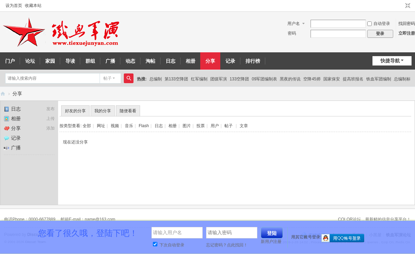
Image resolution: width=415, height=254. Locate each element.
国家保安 (331, 79)
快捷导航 (390, 60)
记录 (230, 61)
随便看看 (128, 110)
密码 (292, 33)
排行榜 (253, 61)
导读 (70, 61)
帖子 (107, 78)
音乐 (129, 125)
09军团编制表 (264, 79)
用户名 (293, 23)
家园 (50, 61)
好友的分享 (75, 110)
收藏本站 (33, 5)
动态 (130, 61)
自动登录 (378, 23)
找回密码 (406, 23)
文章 (244, 125)
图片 (187, 125)
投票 (200, 125)
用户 (215, 125)
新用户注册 (271, 241)
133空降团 (239, 79)
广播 (110, 61)
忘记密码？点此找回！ (227, 245)
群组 (90, 61)
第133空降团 (176, 79)
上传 (50, 118)
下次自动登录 (168, 245)
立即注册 (406, 33)
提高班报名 (353, 79)
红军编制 (199, 79)
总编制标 (402, 79)
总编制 (155, 79)
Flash (144, 125)
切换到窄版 (408, 6)
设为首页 (14, 5)
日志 (170, 61)
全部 (87, 125)
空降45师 (311, 79)
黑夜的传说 (290, 79)
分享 (210, 61)
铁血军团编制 (378, 79)
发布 (50, 108)
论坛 (30, 61)
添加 (50, 128)
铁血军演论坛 (3, 94)
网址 (101, 125)
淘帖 (150, 61)
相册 (190, 61)
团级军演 (218, 79)
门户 (10, 61)
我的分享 (102, 110)
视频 (115, 125)
